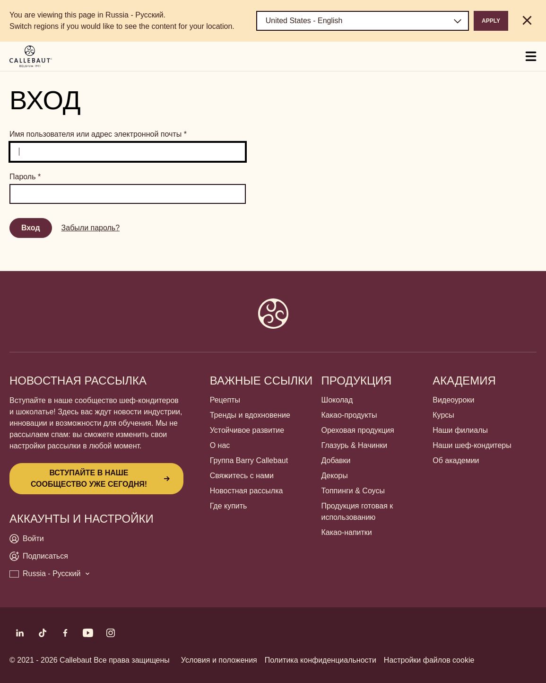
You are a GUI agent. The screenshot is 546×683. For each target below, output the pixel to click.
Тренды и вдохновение (250, 415)
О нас (220, 445)
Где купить (228, 506)
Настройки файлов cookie (429, 660)
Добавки (335, 460)
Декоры (334, 476)
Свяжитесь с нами (242, 476)
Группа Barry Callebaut (249, 460)
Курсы (443, 415)
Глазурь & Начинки (354, 445)
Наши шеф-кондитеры (472, 445)
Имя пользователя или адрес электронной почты (98, 134)
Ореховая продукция (357, 430)
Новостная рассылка (246, 491)
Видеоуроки (453, 400)
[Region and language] (362, 21)
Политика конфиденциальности (320, 660)
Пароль (25, 177)
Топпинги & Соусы (352, 491)
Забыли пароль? (90, 228)
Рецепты (225, 400)
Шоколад (337, 400)
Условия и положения (219, 660)
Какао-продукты (349, 415)
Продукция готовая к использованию (357, 511)
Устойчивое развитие (247, 430)
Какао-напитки (346, 532)
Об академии (456, 460)
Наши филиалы (460, 430)
